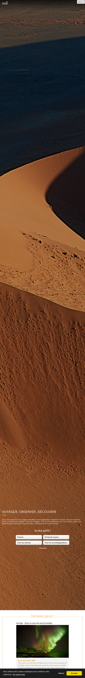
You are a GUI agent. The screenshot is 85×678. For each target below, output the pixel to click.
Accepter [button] (74, 673)
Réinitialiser (43, 548)
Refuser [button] (61, 673)
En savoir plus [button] (19, 674)
